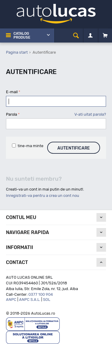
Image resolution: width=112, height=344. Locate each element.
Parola (11, 114)
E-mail (12, 92)
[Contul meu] (90, 35)
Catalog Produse (21, 35)
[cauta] (76, 35)
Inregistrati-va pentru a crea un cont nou (42, 195)
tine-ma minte (27, 146)
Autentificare (73, 148)
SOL (46, 299)
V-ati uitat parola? (90, 114)
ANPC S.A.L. (29, 299)
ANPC (11, 299)
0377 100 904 (40, 294)
